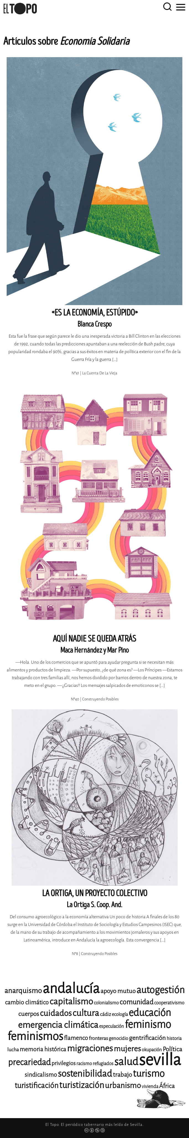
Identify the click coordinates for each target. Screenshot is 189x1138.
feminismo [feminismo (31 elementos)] (148, 1024)
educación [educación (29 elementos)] (150, 1012)
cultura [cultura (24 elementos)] (86, 1013)
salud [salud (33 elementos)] (126, 1062)
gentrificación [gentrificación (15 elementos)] (147, 1038)
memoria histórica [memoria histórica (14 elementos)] (43, 1049)
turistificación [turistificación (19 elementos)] (36, 1086)
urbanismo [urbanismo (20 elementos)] (123, 1085)
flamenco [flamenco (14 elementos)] (76, 1038)
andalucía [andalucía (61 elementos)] (71, 988)
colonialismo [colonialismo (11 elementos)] (106, 1003)
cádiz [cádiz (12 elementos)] (105, 1014)
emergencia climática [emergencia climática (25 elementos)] (58, 1025)
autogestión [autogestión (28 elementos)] (160, 990)
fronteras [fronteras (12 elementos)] (98, 1038)
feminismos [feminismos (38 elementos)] (35, 1036)
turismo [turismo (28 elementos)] (149, 1073)
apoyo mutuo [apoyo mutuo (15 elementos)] (118, 991)
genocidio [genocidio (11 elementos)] (118, 1038)
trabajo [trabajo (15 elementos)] (122, 1075)
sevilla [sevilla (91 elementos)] (160, 1059)
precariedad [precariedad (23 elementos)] (29, 1062)
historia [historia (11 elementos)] (174, 1038)
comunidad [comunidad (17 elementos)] (136, 1002)
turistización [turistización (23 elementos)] (81, 1085)
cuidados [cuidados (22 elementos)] (56, 1013)
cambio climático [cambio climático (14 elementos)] (27, 1002)
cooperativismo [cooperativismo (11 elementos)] (169, 1003)
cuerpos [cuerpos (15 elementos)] (28, 1014)
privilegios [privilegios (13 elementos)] (63, 1063)
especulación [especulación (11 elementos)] (111, 1026)
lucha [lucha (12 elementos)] (13, 1049)
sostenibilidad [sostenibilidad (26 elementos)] (85, 1074)
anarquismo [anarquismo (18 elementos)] (23, 991)
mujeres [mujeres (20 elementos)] (127, 1049)
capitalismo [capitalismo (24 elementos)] (71, 1001)
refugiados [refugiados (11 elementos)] (103, 1063)
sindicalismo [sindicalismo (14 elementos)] (41, 1075)
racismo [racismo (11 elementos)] (84, 1063)
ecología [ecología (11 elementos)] (120, 1014)
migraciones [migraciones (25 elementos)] (90, 1048)
